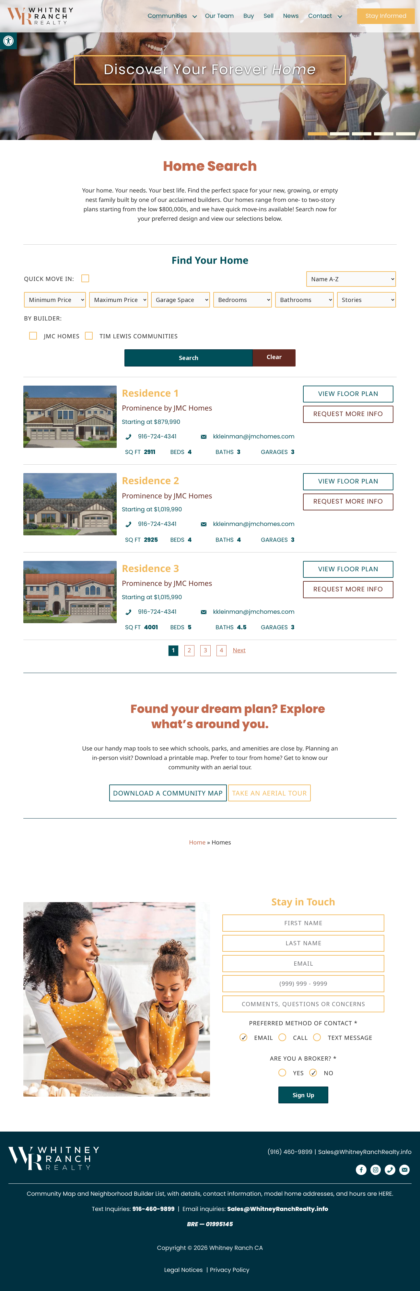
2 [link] (189, 650)
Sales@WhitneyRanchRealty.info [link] (365, 1152)
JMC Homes (54, 336)
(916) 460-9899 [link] (289, 1152)
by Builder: (43, 318)
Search (188, 358)
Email (256, 1037)
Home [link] (197, 842)
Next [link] (239, 650)
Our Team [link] (219, 16)
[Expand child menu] (194, 16)
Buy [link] (248, 16)
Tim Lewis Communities (131, 336)
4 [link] (221, 650)
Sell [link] (268, 16)
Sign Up (303, 1095)
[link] (8, 40)
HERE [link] (385, 1194)
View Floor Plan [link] (348, 394)
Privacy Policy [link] (230, 1270)
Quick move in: (56, 278)
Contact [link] (320, 16)
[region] (210, 70)
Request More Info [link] (348, 414)
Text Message (342, 1037)
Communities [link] (167, 16)
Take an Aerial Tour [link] (269, 792)
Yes (291, 1073)
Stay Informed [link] (386, 16)
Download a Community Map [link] (168, 792)
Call (293, 1037)
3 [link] (205, 650)
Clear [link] (274, 357)
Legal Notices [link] (183, 1270)
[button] (317, 133)
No (321, 1073)
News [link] (291, 16)
